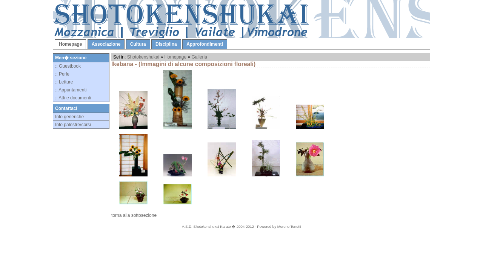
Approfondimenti (204, 44)
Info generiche (69, 116)
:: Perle (62, 74)
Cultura (138, 44)
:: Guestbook (68, 66)
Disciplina (166, 44)
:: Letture (64, 82)
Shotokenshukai (143, 57)
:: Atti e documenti (73, 97)
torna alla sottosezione (134, 215)
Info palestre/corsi (73, 124)
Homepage (70, 44)
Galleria (199, 57)
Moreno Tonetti (289, 226)
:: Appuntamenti (70, 90)
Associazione (106, 44)
